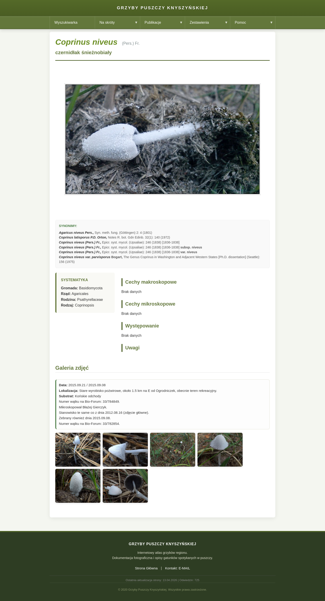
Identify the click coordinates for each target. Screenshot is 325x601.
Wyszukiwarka (65, 22)
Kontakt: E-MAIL (177, 568)
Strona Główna (146, 568)
